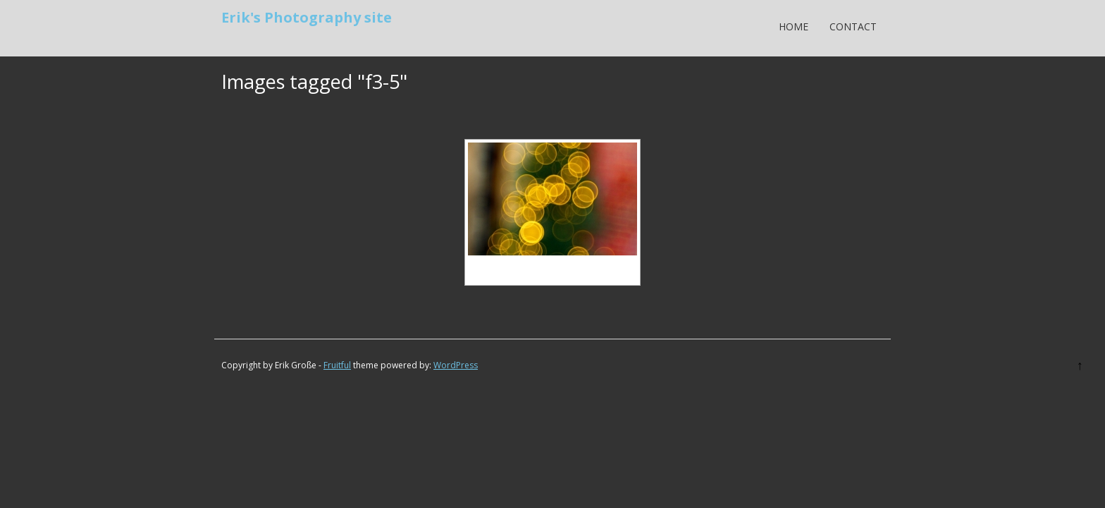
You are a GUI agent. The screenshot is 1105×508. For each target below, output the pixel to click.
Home (793, 26)
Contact (853, 26)
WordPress (455, 365)
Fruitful (337, 365)
